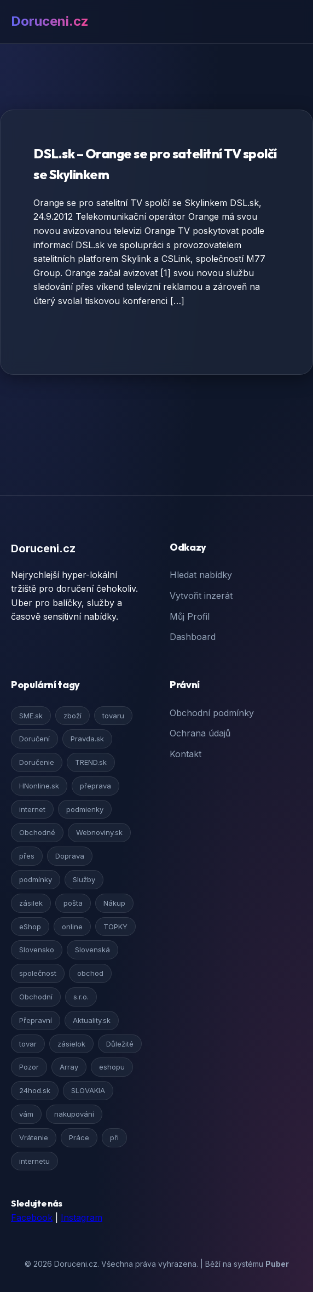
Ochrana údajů (200, 733)
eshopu (112, 1066)
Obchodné (37, 832)
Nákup (114, 903)
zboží (72, 715)
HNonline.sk (39, 785)
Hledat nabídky (201, 574)
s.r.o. (81, 996)
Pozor (29, 1066)
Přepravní (35, 1020)
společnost (37, 973)
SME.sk (31, 715)
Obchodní (36, 996)
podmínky (35, 879)
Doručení (34, 738)
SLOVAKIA (88, 1090)
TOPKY (115, 926)
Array (69, 1066)
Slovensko (36, 949)
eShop (30, 926)
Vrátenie (33, 1137)
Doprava (69, 855)
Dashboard (193, 636)
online (72, 926)
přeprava (95, 785)
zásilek (31, 903)
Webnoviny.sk (99, 832)
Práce (79, 1137)
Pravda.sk (87, 738)
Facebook (32, 1217)
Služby (84, 879)
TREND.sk (91, 762)
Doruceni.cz (50, 21)
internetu (34, 1161)
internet (32, 809)
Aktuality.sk (92, 1020)
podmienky (84, 809)
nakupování (74, 1114)
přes (26, 855)
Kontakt (185, 753)
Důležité (120, 1043)
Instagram (81, 1217)
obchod (90, 973)
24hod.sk (34, 1090)
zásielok (71, 1043)
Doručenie (36, 762)
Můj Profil (190, 616)
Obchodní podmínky (212, 712)
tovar (28, 1043)
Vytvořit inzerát (201, 595)
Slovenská (92, 949)
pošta (73, 903)
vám (26, 1114)
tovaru (113, 715)
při (114, 1137)
